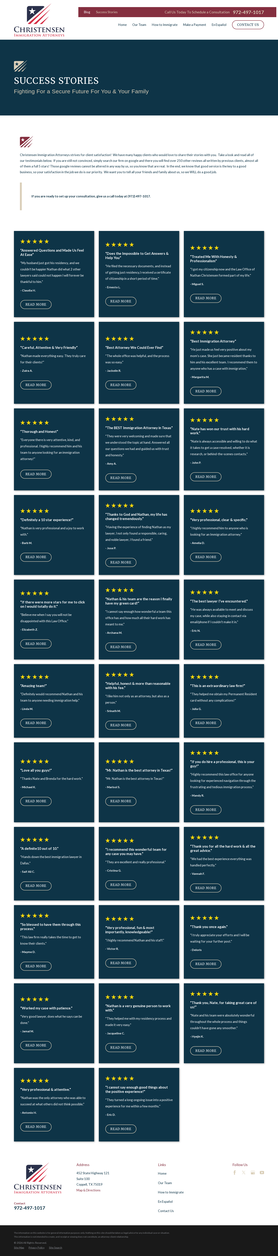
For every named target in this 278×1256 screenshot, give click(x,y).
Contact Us (248, 25)
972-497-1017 (248, 12)
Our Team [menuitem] (139, 25)
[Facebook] (234, 1172)
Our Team (165, 1183)
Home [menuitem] (122, 25)
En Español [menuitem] (219, 25)
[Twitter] (244, 1172)
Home (162, 1173)
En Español (165, 1201)
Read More (36, 304)
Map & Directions (88, 1190)
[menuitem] (19, 1247)
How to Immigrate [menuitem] (165, 25)
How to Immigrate (171, 1192)
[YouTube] (262, 1172)
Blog (87, 12)
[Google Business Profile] (253, 1172)
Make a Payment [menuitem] (194, 25)
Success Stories (107, 12)
